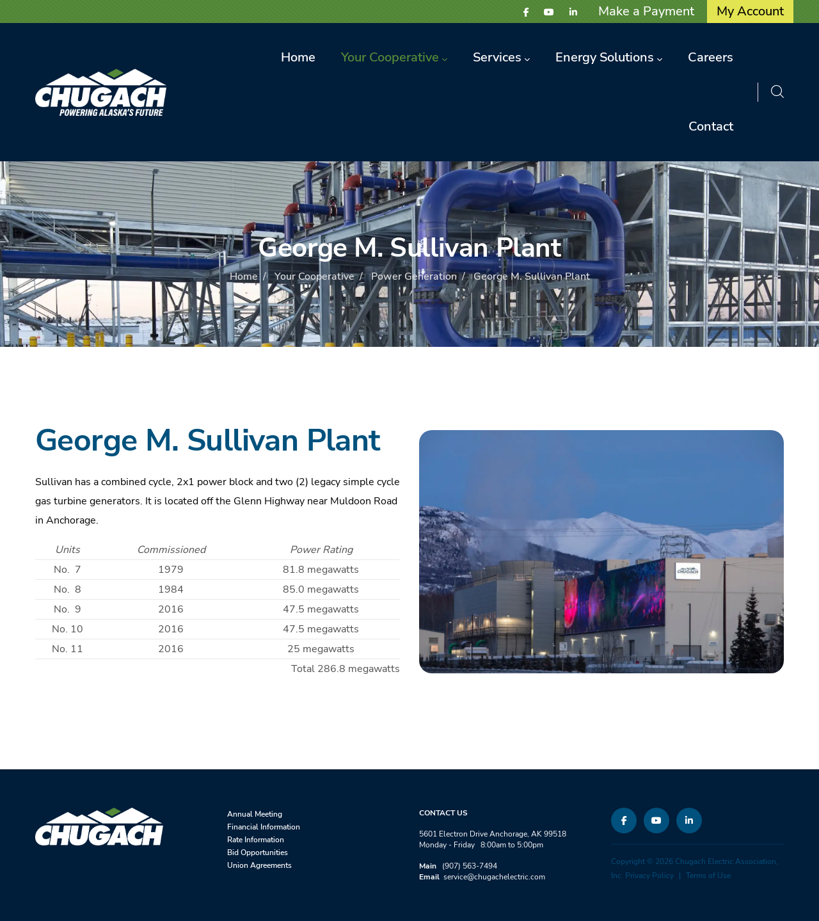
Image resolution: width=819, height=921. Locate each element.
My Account (750, 11)
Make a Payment (646, 11)
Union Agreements (259, 865)
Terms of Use (708, 875)
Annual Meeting (254, 814)
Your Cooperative (314, 276)
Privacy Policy (649, 875)
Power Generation (414, 276)
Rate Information (255, 840)
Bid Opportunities (257, 852)
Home (244, 276)
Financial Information (263, 827)
